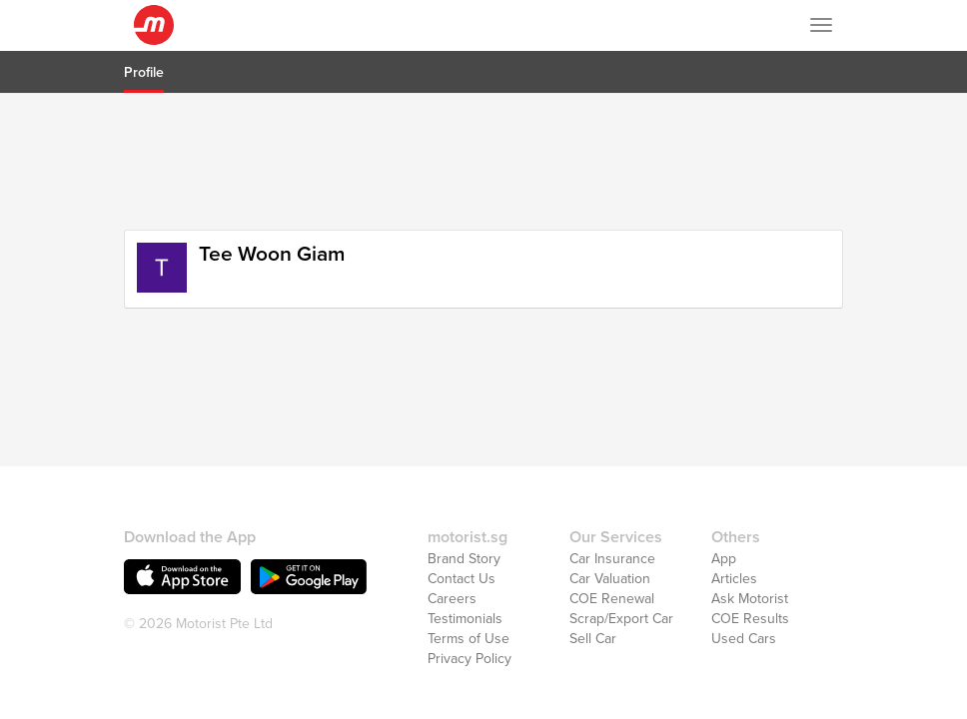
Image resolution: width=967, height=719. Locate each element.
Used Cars (743, 591)
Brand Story (464, 511)
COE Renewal (611, 551)
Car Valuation (609, 531)
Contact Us (461, 531)
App (723, 511)
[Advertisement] (483, 159)
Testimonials (465, 571)
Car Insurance (612, 511)
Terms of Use (468, 591)
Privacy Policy (469, 611)
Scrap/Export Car (621, 571)
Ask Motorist (749, 551)
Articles (734, 531)
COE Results (750, 571)
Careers (452, 551)
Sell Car (592, 591)
